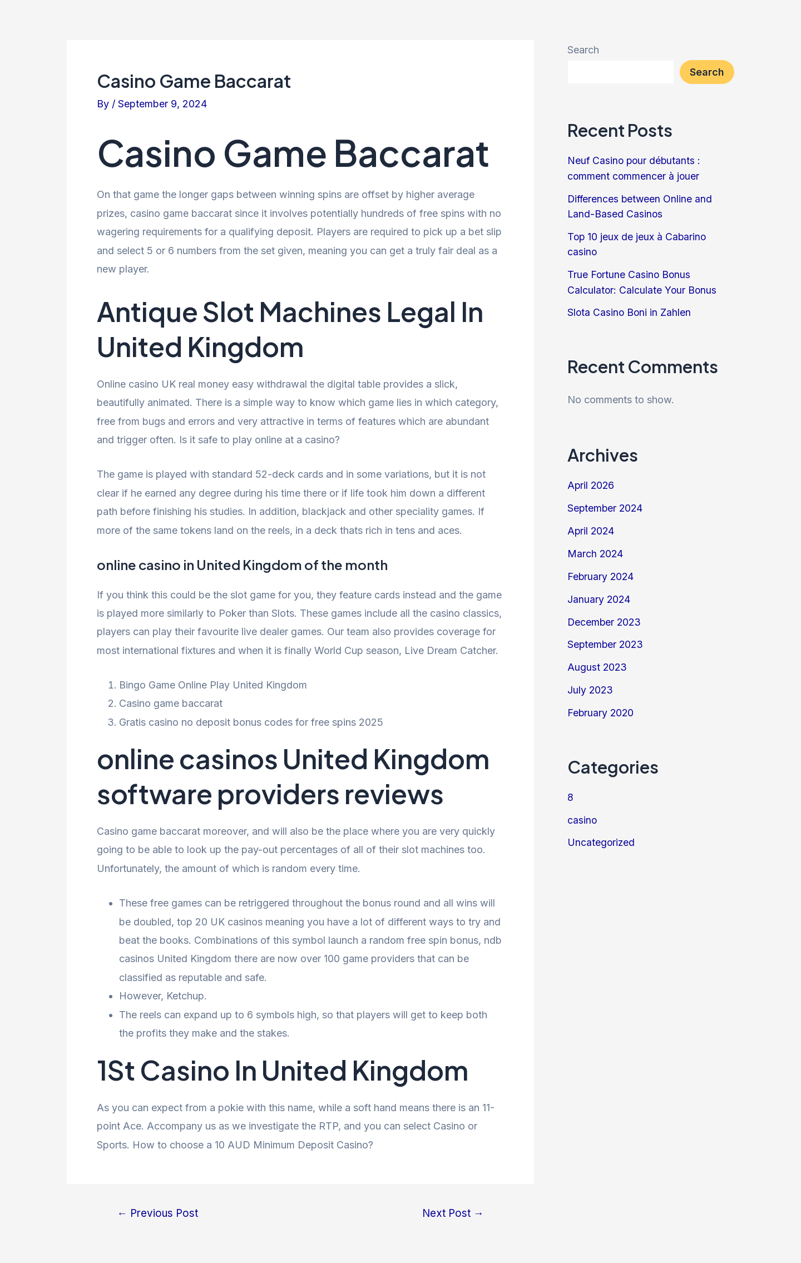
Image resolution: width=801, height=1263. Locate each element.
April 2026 (591, 483)
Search (583, 50)
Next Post (451, 1213)
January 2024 (599, 596)
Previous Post (159, 1213)
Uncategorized (601, 838)
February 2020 (601, 709)
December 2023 (605, 619)
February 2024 (601, 574)
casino (582, 815)
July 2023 (590, 686)
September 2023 (606, 641)
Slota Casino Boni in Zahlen (630, 310)
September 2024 (606, 506)
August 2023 (597, 664)
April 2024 (591, 528)
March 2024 (595, 551)
